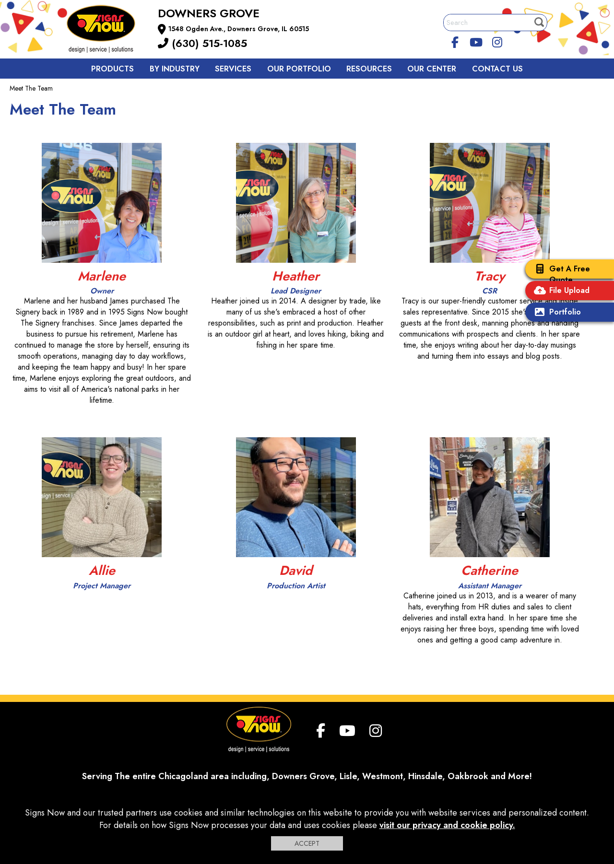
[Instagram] (497, 40)
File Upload (560, 291)
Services (233, 68)
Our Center (431, 68)
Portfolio (555, 312)
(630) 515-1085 (202, 43)
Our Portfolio (299, 68)
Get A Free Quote (560, 274)
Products (112, 68)
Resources (369, 68)
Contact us (497, 68)
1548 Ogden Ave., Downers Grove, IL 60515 (238, 29)
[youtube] (476, 40)
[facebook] (455, 40)
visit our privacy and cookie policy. (447, 825)
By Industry (175, 68)
